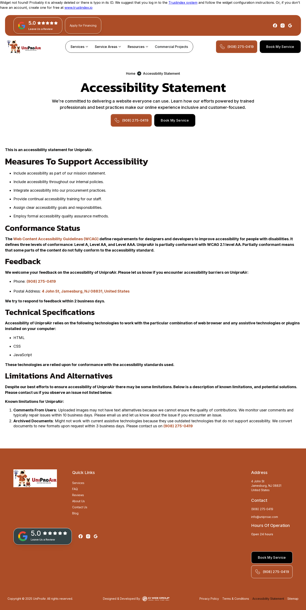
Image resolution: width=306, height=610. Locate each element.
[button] (79, 46)
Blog (75, 513)
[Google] (290, 25)
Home (130, 73)
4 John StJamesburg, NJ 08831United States (266, 485)
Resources (136, 47)
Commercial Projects (171, 47)
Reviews (78, 495)
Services (77, 47)
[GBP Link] (37, 25)
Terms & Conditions (235, 598)
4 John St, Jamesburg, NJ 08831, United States (86, 291)
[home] (24, 46)
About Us (78, 501)
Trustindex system (182, 2)
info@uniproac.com (264, 517)
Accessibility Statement (268, 598)
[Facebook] (275, 25)
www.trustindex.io (78, 7)
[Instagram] (282, 25)
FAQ (75, 489)
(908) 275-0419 (41, 281)
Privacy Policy (209, 598)
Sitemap (292, 598)
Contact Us (79, 507)
